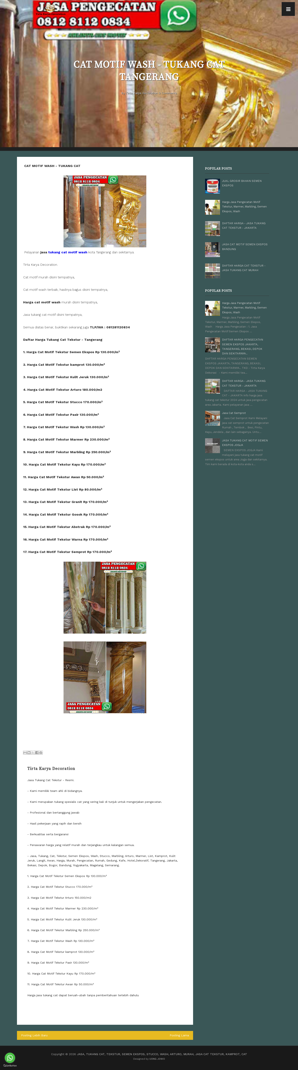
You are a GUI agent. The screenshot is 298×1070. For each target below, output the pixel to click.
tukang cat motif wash (67, 252)
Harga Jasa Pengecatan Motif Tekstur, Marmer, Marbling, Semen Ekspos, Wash (244, 206)
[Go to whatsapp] (10, 1058)
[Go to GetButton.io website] (10, 1065)
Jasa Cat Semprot (234, 413)
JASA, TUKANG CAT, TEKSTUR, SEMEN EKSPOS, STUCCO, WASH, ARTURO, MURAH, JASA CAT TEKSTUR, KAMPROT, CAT (162, 1054)
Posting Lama (179, 1035)
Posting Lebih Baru (34, 1035)
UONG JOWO (157, 1058)
